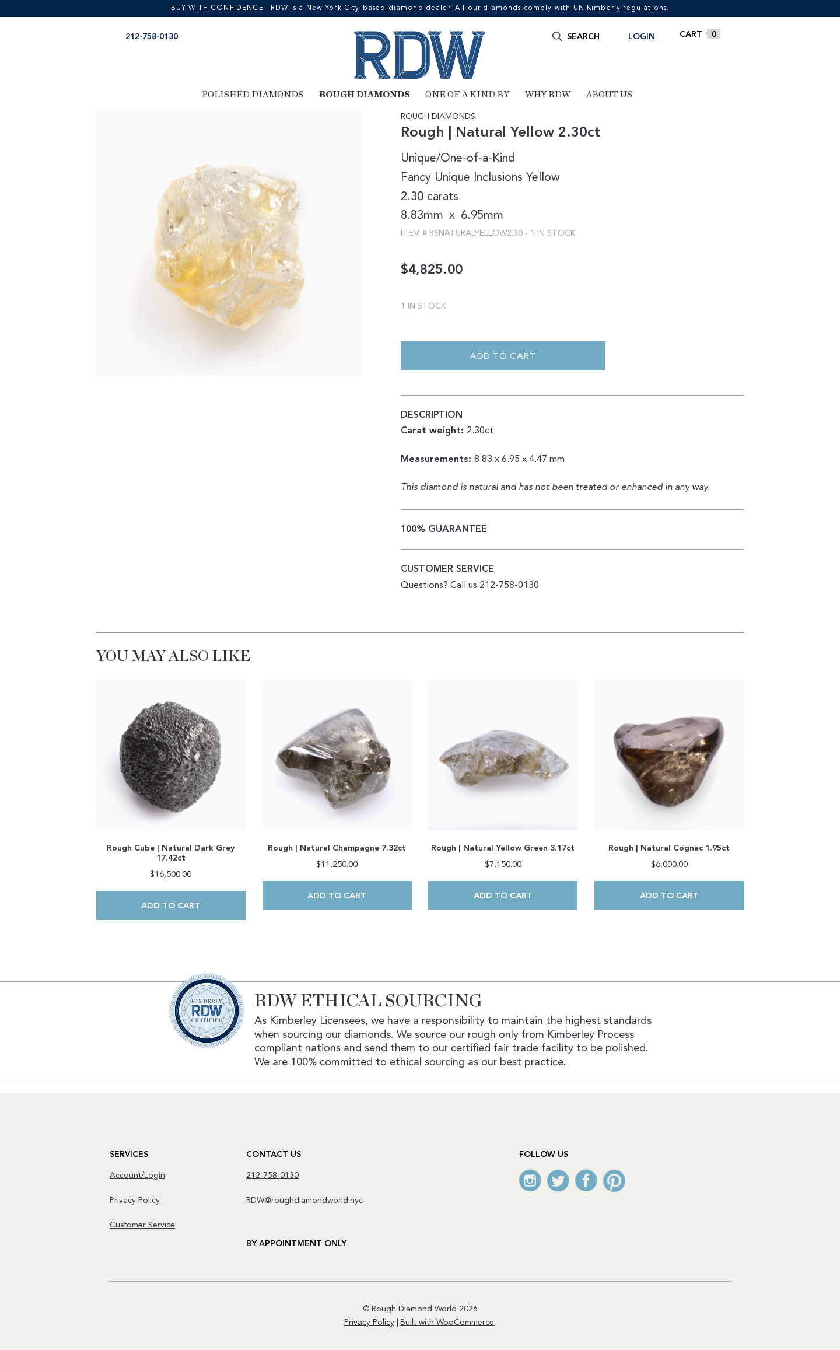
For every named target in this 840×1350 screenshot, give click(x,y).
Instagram (530, 1180)
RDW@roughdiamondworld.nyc (304, 1200)
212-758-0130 (151, 37)
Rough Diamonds (364, 95)
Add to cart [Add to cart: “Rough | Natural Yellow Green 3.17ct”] (503, 896)
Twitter (558, 1180)
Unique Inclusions (479, 178)
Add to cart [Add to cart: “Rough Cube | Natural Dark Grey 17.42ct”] (170, 906)
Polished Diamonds (252, 95)
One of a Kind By (467, 95)
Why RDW (547, 95)
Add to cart (503, 357)
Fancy (416, 178)
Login (641, 37)
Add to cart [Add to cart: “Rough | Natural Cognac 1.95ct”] (669, 896)
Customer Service (142, 1224)
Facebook (586, 1180)
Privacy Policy (135, 1200)
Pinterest (614, 1180)
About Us (609, 95)
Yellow (543, 178)
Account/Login (137, 1175)
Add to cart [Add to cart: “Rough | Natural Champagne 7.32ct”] (336, 896)
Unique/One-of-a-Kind (458, 159)
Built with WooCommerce (447, 1322)
